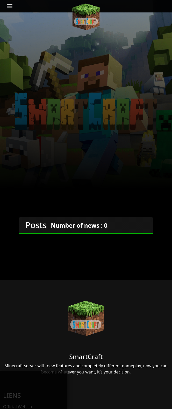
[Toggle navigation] (9, 6)
